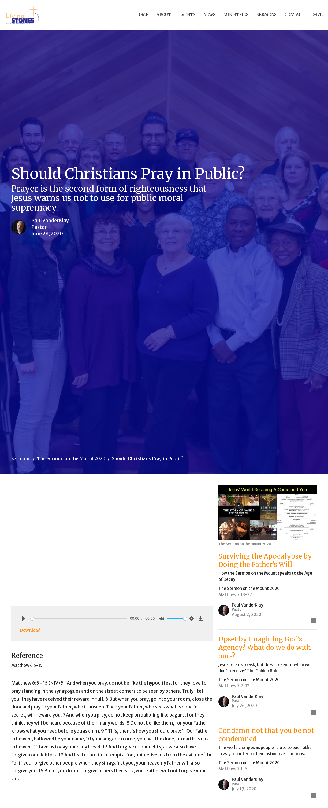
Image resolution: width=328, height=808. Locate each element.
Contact (294, 14)
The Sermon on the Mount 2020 (71, 458)
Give (317, 14)
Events (187, 14)
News (209, 14)
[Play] (23, 618)
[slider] (79, 618)
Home (141, 14)
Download (30, 630)
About (163, 14)
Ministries (235, 14)
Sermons (266, 14)
